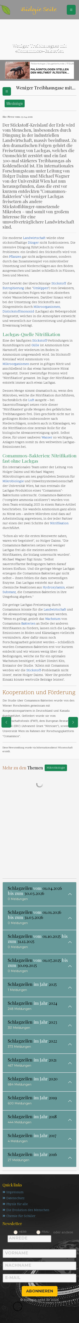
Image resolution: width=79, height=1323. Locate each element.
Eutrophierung (13, 288)
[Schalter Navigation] (71, 10)
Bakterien (39, 455)
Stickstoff (58, 283)
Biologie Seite (38, 9)
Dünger (33, 243)
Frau (45, 1231)
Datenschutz (13, 1198)
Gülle (35, 345)
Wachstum (52, 619)
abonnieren (39, 1291)
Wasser (47, 437)
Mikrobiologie (15, 103)
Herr (23, 1231)
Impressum (13, 1192)
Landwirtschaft (34, 238)
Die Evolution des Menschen (26, 1210)
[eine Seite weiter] (73, 722)
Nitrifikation (47, 334)
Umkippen (40, 288)
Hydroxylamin (54, 587)
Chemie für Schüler (19, 1216)
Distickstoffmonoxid (18, 312)
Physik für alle (15, 1204)
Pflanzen (15, 257)
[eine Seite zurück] (6, 722)
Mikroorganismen (46, 307)
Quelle (27, 334)
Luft (31, 400)
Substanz (9, 592)
